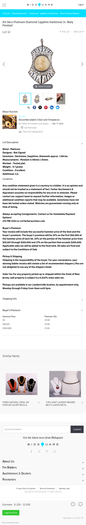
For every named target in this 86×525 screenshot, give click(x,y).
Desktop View (64, 488)
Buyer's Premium (11, 310)
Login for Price (10, 512)
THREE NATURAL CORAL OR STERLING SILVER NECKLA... (15, 403)
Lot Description (11, 142)
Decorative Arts (19, 13)
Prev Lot (64, 31)
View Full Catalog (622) (30, 131)
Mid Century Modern (70, 13)
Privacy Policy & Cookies (26, 488)
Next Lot (79, 31)
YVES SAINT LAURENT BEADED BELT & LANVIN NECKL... (60, 403)
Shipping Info (10, 298)
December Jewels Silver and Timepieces (39, 119)
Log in (81, 4)
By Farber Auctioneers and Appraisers (34, 123)
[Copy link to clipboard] (28, 108)
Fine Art (6, 13)
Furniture (33, 13)
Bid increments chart (10, 523)
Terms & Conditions (47, 488)
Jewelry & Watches (49, 13)
